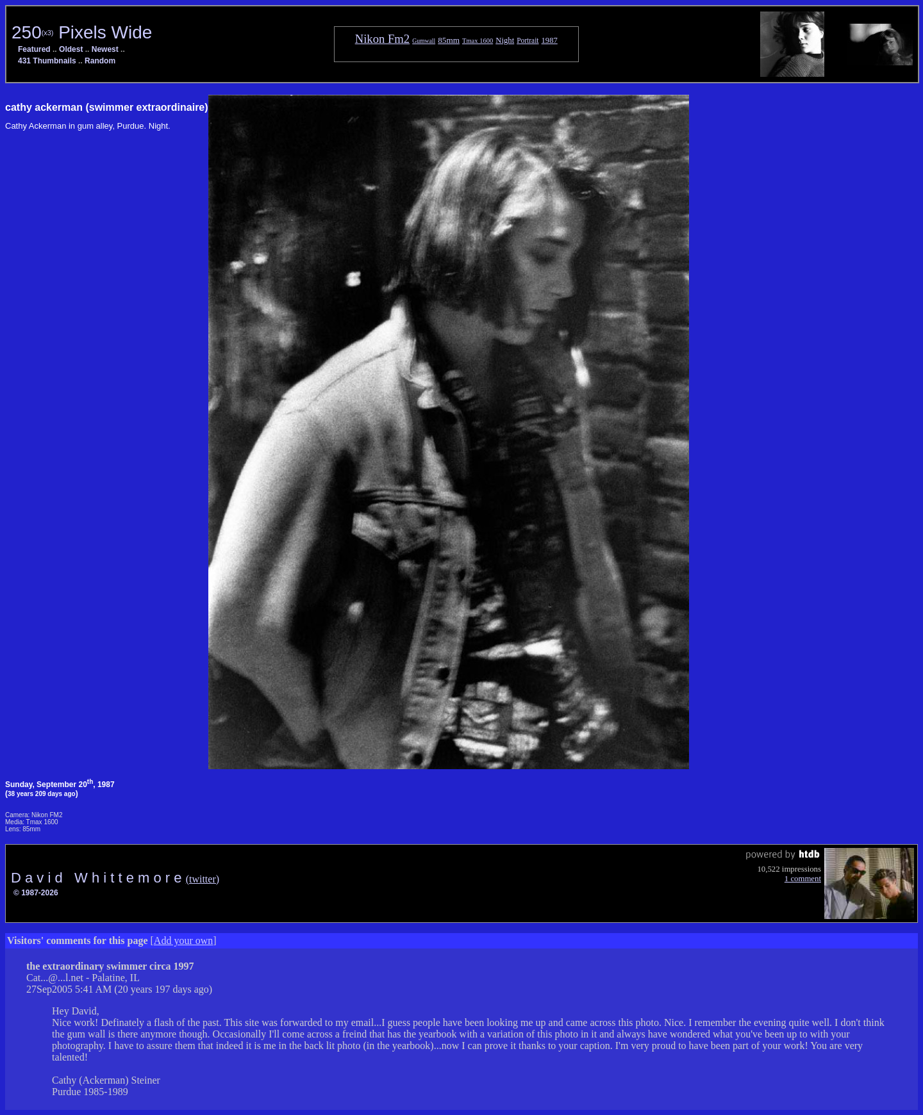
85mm (449, 40)
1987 (550, 40)
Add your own (183, 940)
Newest (105, 49)
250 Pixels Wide (82, 32)
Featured (34, 49)
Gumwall (423, 40)
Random (100, 60)
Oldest (71, 49)
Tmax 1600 (477, 40)
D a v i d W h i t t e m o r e (98, 878)
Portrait (527, 40)
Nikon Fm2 (382, 38)
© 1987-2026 (35, 892)
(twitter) (202, 879)
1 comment (803, 878)
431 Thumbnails (47, 60)
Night (504, 40)
